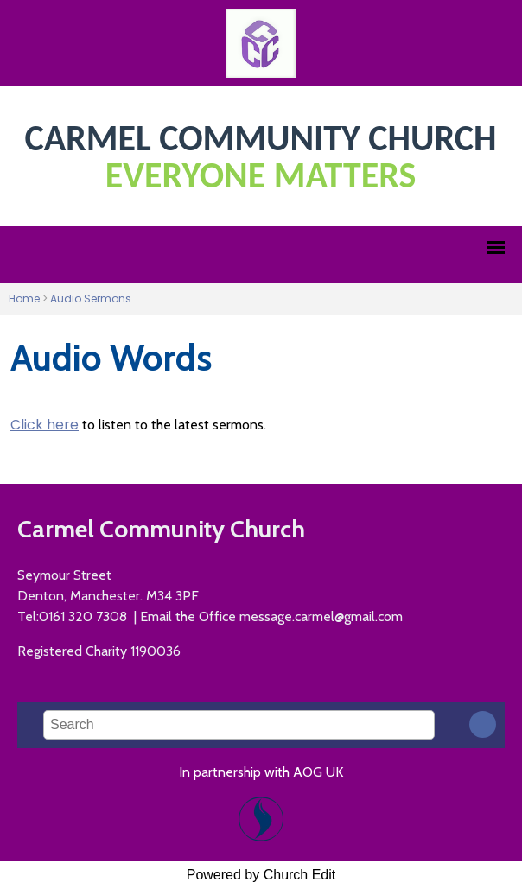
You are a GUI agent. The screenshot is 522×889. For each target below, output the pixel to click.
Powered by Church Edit (261, 874)
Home (24, 298)
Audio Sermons (90, 298)
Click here (44, 425)
